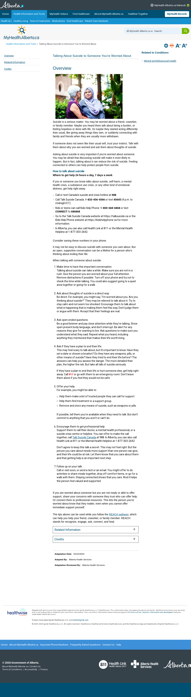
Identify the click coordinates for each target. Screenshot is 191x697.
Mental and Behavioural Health (160, 60)
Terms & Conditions (12, 669)
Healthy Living (21, 21)
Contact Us (108, 644)
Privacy (44, 669)
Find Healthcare (81, 13)
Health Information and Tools (29, 13)
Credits (8, 69)
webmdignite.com (80, 620)
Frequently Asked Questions (85, 644)
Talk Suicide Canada (84, 437)
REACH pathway (118, 514)
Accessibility (31, 669)
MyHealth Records (177, 13)
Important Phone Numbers (54, 644)
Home (5, 13)
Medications (58, 21)
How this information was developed (157, 612)
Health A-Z (6, 21)
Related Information (14, 62)
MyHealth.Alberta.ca (21, 32)
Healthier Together (138, 13)
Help (118, 644)
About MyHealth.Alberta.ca (108, 13)
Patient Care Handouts (96, 21)
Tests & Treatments (40, 21)
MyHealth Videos (59, 13)
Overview (9, 55)
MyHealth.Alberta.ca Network (170, 5)
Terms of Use (135, 612)
